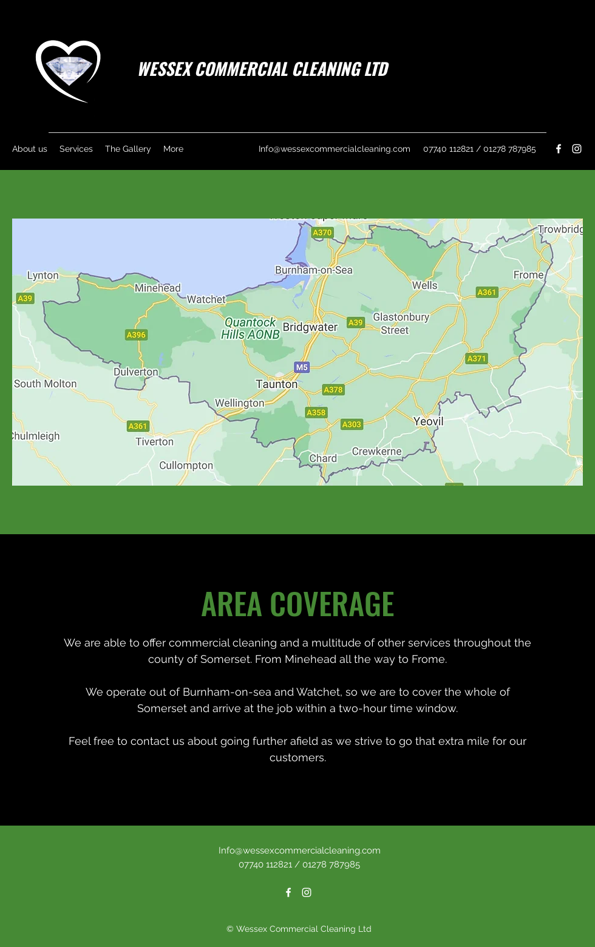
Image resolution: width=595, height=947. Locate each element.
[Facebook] (558, 149)
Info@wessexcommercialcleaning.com (334, 149)
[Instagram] (577, 149)
